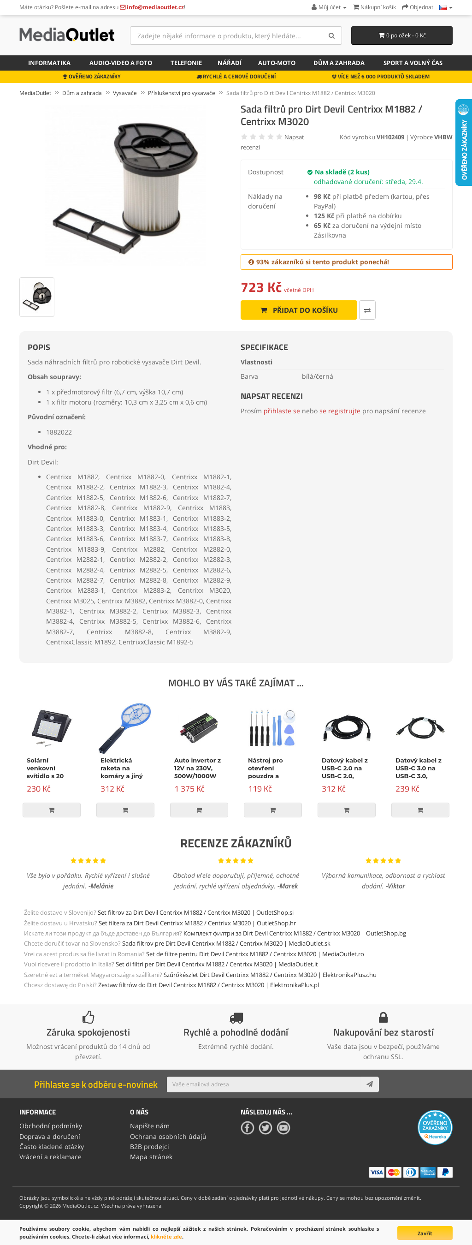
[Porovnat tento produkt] (367, 310)
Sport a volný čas (413, 63)
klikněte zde (166, 1236)
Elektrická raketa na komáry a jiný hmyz (121, 772)
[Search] (331, 35)
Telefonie (186, 63)
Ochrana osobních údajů (168, 1136)
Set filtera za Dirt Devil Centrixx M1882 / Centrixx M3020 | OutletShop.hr (197, 923)
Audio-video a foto (120, 63)
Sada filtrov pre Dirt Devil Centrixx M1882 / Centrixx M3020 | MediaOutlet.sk (226, 943)
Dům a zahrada (339, 63)
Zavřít (425, 1233)
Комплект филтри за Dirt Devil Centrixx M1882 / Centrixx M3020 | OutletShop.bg (294, 933)
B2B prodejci (149, 1146)
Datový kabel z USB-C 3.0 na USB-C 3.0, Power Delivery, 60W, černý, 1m (419, 776)
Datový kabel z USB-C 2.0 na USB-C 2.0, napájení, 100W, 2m (346, 776)
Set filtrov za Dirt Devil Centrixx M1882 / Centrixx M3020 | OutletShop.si (196, 912)
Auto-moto (276, 63)
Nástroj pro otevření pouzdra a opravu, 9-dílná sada (271, 776)
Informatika (49, 63)
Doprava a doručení (49, 1136)
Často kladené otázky (51, 1146)
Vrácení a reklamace (50, 1156)
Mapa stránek (151, 1156)
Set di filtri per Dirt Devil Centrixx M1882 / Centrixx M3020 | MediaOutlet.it (217, 964)
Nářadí (230, 63)
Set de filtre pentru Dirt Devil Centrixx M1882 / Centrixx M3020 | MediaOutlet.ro (255, 954)
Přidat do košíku (299, 310)
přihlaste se (282, 410)
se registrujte (339, 410)
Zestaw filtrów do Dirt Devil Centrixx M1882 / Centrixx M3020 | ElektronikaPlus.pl (208, 985)
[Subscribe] (369, 1084)
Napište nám (150, 1125)
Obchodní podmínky (50, 1125)
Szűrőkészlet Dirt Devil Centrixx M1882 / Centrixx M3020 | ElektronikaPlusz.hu (270, 975)
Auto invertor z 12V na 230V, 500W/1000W (197, 768)
